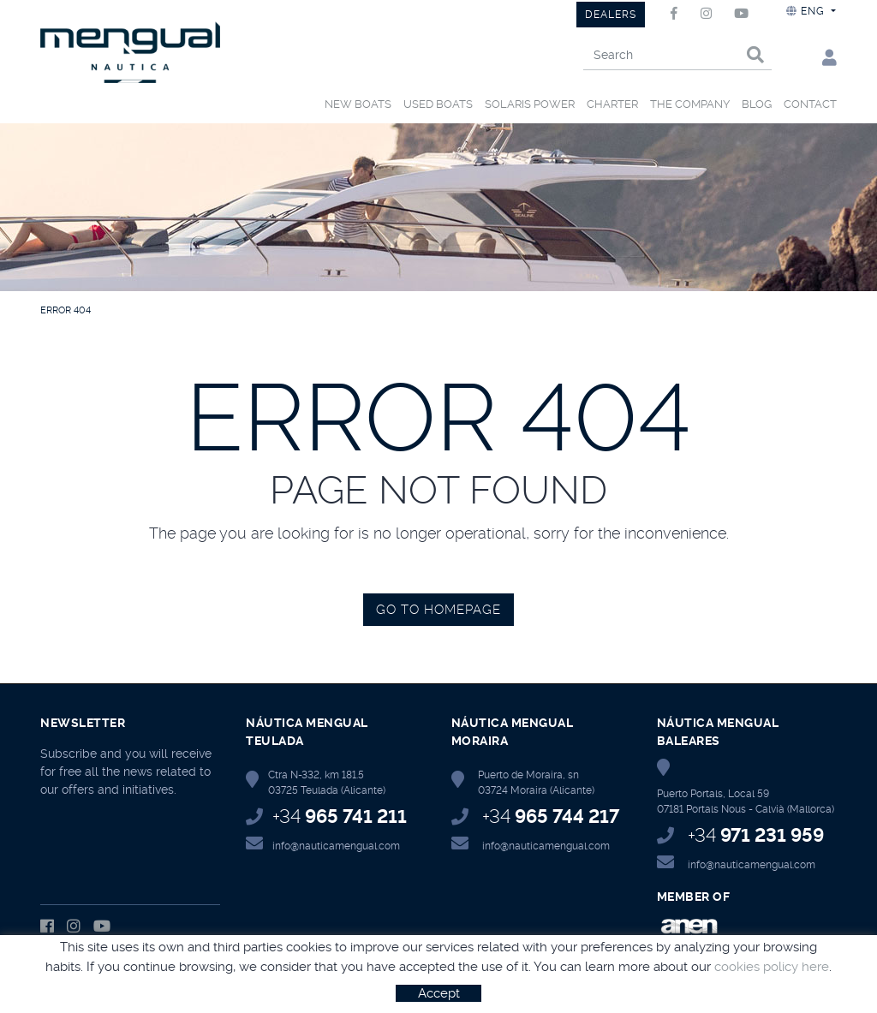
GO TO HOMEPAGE (438, 609)
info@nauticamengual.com (336, 846)
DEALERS (610, 15)
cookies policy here (771, 966)
